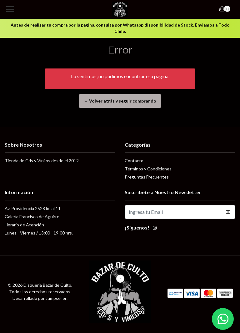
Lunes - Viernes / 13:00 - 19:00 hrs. (39, 232)
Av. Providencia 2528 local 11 (33, 208)
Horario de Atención (24, 224)
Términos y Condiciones (148, 168)
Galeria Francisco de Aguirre (32, 216)
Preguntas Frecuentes (147, 176)
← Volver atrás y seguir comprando (120, 100)
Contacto (134, 160)
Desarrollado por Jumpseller (39, 298)
